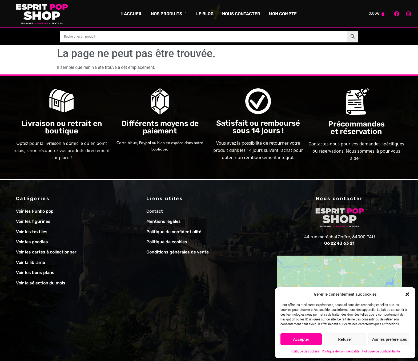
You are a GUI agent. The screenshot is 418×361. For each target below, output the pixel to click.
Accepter (301, 339)
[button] (407, 294)
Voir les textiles (31, 231)
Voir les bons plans (35, 272)
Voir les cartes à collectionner (46, 252)
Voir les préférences (389, 339)
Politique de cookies (305, 351)
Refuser (345, 339)
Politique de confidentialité (341, 351)
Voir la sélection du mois (40, 282)
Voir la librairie (30, 262)
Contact (154, 211)
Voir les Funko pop (35, 211)
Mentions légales (163, 221)
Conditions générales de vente (177, 252)
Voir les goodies (32, 241)
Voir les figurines (33, 221)
